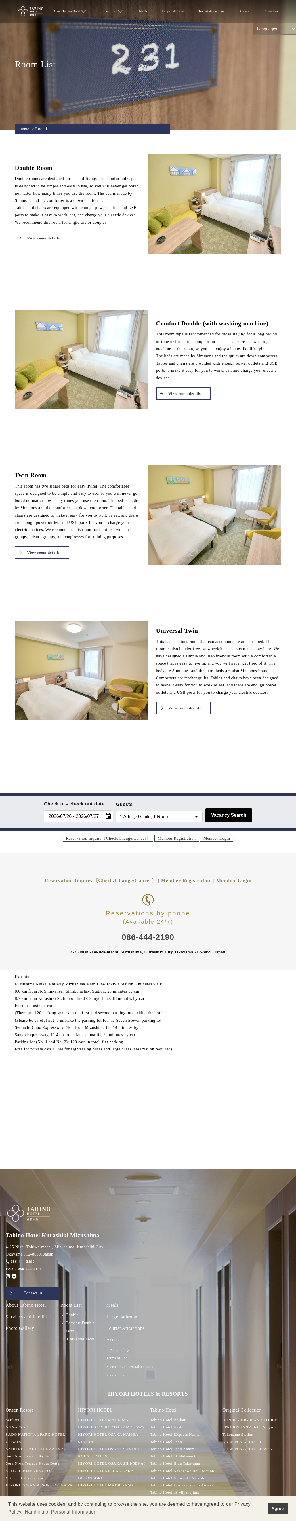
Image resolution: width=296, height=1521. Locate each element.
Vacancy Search (228, 815)
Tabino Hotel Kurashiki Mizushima (182, 1479)
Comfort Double (77, 1323)
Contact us (270, 11)
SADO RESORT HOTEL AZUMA (36, 1450)
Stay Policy (115, 1376)
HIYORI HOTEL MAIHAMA (104, 1421)
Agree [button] (277, 1508)
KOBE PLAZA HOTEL (243, 1442)
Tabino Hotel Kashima (170, 1428)
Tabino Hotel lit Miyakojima (176, 1493)
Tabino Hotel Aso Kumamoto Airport (183, 1486)
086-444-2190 (21, 1261)
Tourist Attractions (211, 11)
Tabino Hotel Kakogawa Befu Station (183, 1471)
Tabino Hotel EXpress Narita (176, 1435)
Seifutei (13, 1421)
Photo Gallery (20, 1328)
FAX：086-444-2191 (25, 1268)
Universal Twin (77, 1339)
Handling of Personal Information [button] (60, 1511)
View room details (43, 238)
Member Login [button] (216, 838)
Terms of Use (116, 1359)
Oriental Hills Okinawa (27, 1479)
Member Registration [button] (177, 838)
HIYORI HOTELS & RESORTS (148, 1394)
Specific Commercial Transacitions (133, 1367)
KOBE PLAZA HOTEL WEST (249, 1450)
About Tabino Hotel (69, 11)
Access (244, 11)
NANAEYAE (17, 1428)
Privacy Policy (117, 1350)
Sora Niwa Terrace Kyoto (28, 1457)
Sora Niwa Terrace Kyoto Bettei (35, 1464)
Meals (143, 11)
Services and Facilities (29, 1317)
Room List (112, 11)
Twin (67, 1331)
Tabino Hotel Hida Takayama (176, 1464)
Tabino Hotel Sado (167, 1442)
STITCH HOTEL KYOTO (29, 1471)
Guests (124, 804)
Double (69, 1315)
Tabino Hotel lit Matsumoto (175, 1457)
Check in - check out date (74, 803)
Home (24, 129)
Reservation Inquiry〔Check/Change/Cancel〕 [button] (108, 838)
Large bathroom (173, 11)
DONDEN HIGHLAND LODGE (251, 1421)
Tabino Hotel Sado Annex (173, 1450)
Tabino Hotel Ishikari (169, 1421)
